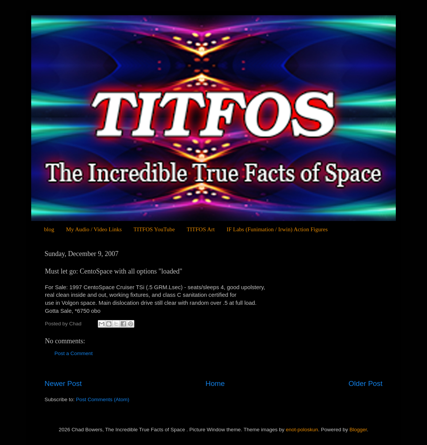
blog (49, 229)
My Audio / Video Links (93, 229)
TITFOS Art (200, 229)
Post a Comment (73, 353)
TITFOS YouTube (154, 229)
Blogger (358, 429)
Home (215, 383)
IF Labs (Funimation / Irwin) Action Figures (277, 229)
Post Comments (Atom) (102, 399)
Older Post (365, 383)
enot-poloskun (302, 429)
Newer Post (63, 383)
